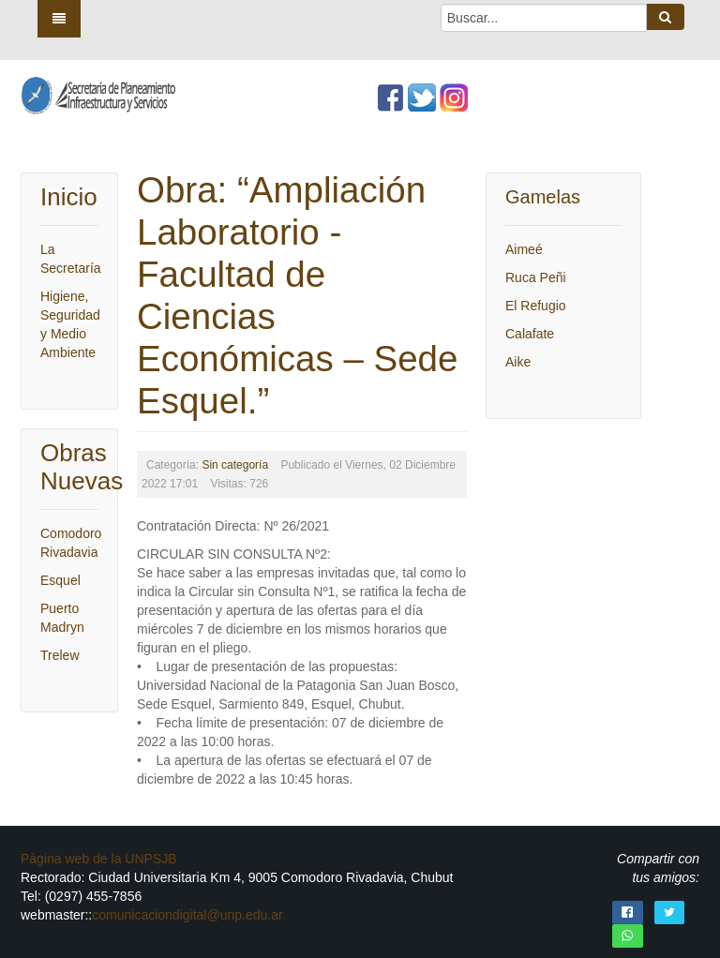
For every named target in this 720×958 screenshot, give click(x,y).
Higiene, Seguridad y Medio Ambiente (69, 324)
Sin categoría (235, 465)
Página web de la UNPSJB (99, 858)
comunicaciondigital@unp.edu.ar (187, 914)
